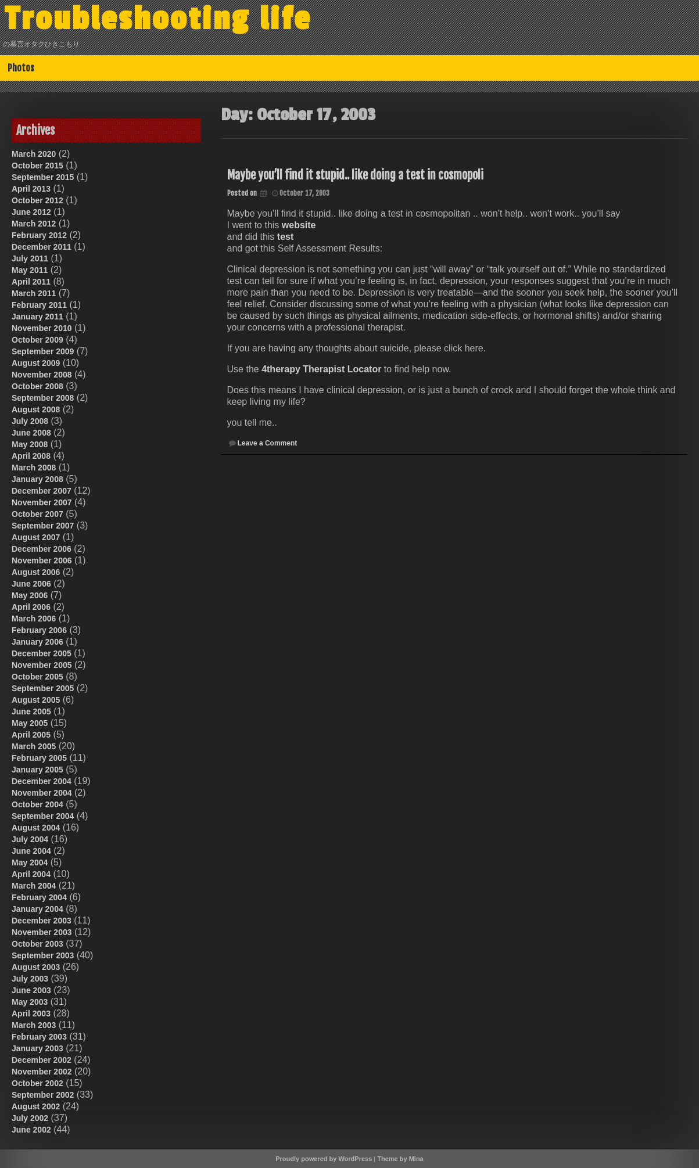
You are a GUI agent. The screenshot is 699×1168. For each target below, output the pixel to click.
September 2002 (43, 1094)
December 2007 (41, 490)
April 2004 (31, 874)
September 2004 (43, 816)
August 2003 (36, 967)
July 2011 (30, 258)
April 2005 (31, 734)
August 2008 (36, 409)
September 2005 (43, 688)
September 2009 (43, 351)
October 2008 (37, 386)
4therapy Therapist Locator (321, 369)
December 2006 (41, 549)
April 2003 (31, 1013)
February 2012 (39, 235)
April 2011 (31, 281)
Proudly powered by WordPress (323, 1158)
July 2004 (30, 839)
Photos (21, 68)
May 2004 (30, 862)
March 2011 (34, 293)
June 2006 (31, 583)
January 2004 (37, 909)
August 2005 (36, 700)
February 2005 (39, 758)
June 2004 (31, 851)
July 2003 (30, 978)
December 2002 (41, 1060)
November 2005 (42, 665)
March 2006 (34, 618)
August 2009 (36, 363)
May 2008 (30, 444)
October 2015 (37, 165)
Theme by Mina (400, 1158)
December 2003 (41, 920)
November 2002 (42, 1071)
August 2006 (36, 572)
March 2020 (34, 154)
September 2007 (43, 525)
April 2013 (31, 188)
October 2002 (37, 1083)
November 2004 (42, 792)
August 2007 (36, 537)
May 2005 (30, 723)
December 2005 (41, 653)
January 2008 (37, 479)
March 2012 (34, 223)
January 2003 (37, 1048)
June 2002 (31, 1129)
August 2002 (36, 1106)
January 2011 (37, 316)
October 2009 (37, 339)
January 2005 (37, 769)
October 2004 (37, 804)
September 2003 (43, 955)
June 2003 (31, 990)
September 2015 (43, 177)
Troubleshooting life (158, 19)
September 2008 (43, 397)
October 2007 (37, 514)
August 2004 (36, 827)
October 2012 (37, 200)
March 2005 (34, 746)
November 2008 (42, 374)
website (299, 225)
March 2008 (34, 467)
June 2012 (31, 212)
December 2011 (41, 246)
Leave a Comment (267, 443)
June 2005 (31, 711)
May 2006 (30, 595)
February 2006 (39, 630)
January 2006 (37, 641)
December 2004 (41, 781)
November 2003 (42, 932)
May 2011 (30, 270)
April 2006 (31, 607)
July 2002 (30, 1118)
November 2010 (42, 328)
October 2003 (37, 943)
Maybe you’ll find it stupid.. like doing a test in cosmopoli (355, 175)
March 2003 (34, 1025)
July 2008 (30, 421)
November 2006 (42, 560)
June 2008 (31, 432)
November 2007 (42, 502)
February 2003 (39, 1036)
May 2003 (30, 1002)
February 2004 (39, 897)
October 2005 (37, 676)
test (285, 237)
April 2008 (31, 456)
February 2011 (39, 305)
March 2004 (34, 885)
